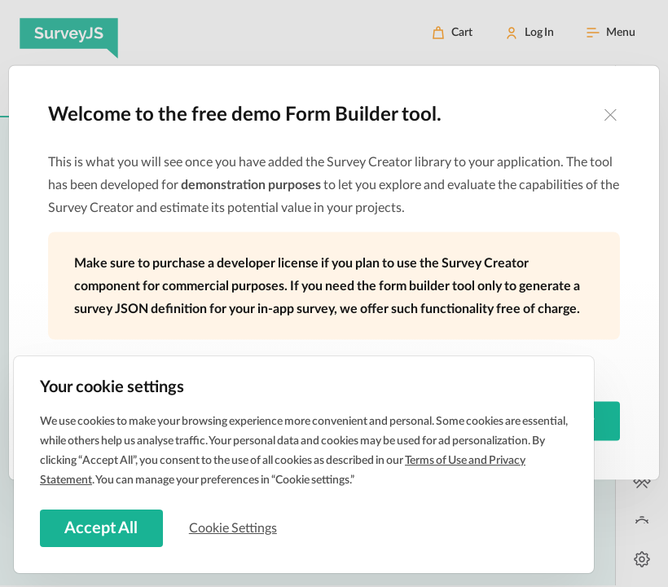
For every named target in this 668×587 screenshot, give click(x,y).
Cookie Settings (235, 527)
